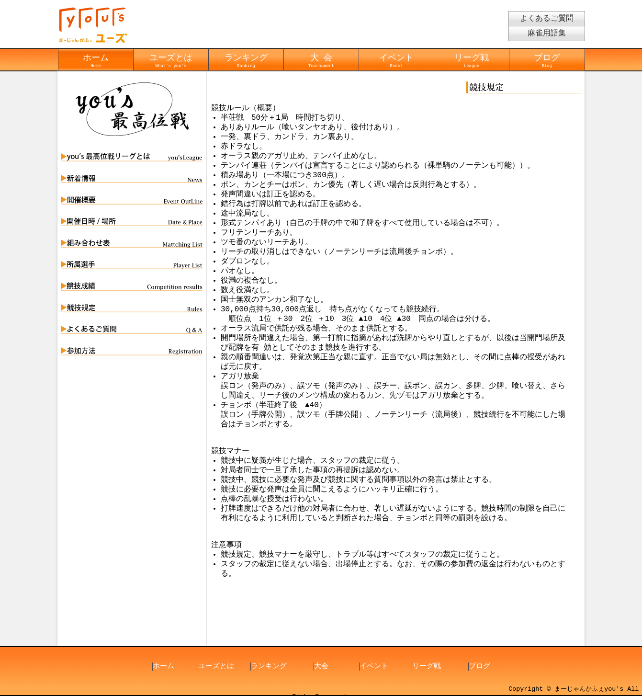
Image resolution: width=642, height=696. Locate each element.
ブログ (547, 60)
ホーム (96, 60)
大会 (321, 667)
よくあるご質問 (547, 18)
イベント (396, 60)
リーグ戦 (471, 60)
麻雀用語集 (547, 33)
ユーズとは (170, 60)
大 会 (321, 60)
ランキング (246, 60)
